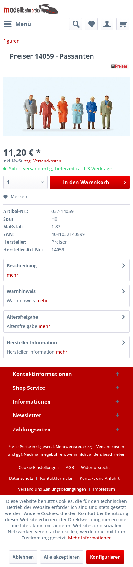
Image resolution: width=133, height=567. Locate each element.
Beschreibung (22, 266)
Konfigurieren (105, 557)
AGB (70, 467)
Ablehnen (23, 557)
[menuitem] (17, 24)
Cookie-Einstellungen (39, 467)
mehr (12, 275)
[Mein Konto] (107, 24)
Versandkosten (110, 446)
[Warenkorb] (122, 24)
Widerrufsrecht (95, 467)
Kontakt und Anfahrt (100, 478)
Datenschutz (21, 478)
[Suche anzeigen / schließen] (75, 24)
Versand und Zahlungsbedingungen (52, 489)
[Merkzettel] (91, 24)
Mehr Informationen (90, 538)
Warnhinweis (21, 291)
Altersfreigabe (22, 317)
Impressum (104, 489)
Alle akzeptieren (62, 557)
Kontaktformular (56, 478)
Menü (17, 23)
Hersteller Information (32, 342)
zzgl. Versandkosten (42, 160)
